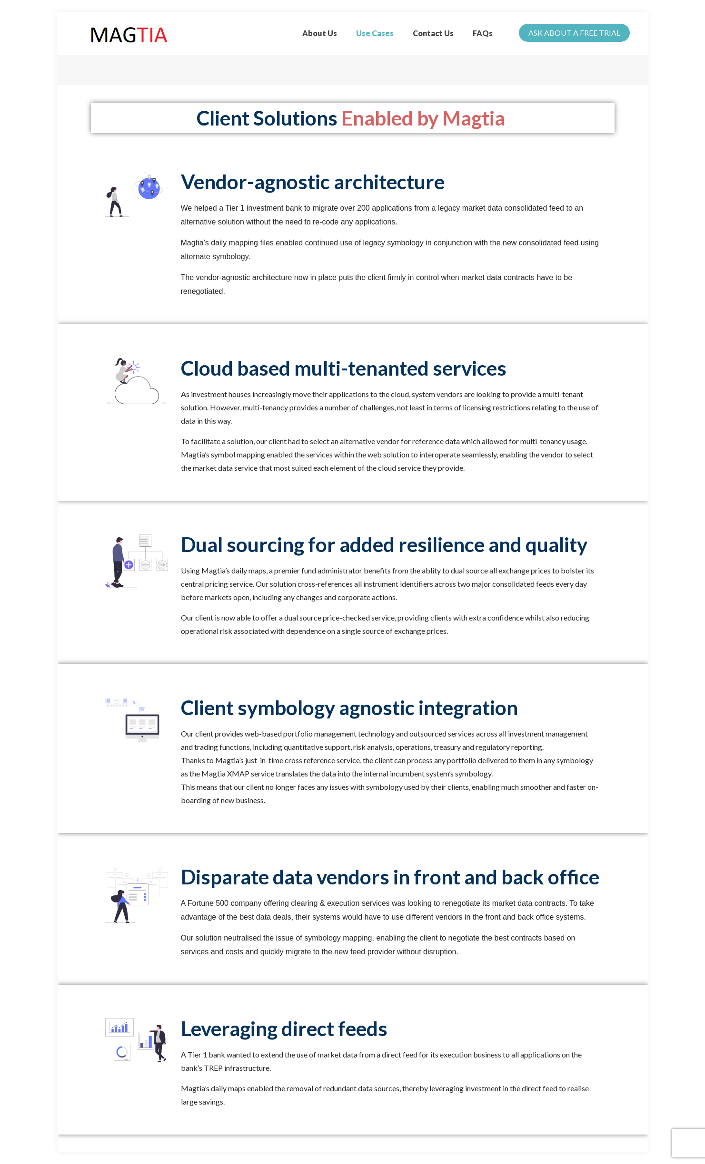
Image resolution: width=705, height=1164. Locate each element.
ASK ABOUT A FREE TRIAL (574, 32)
